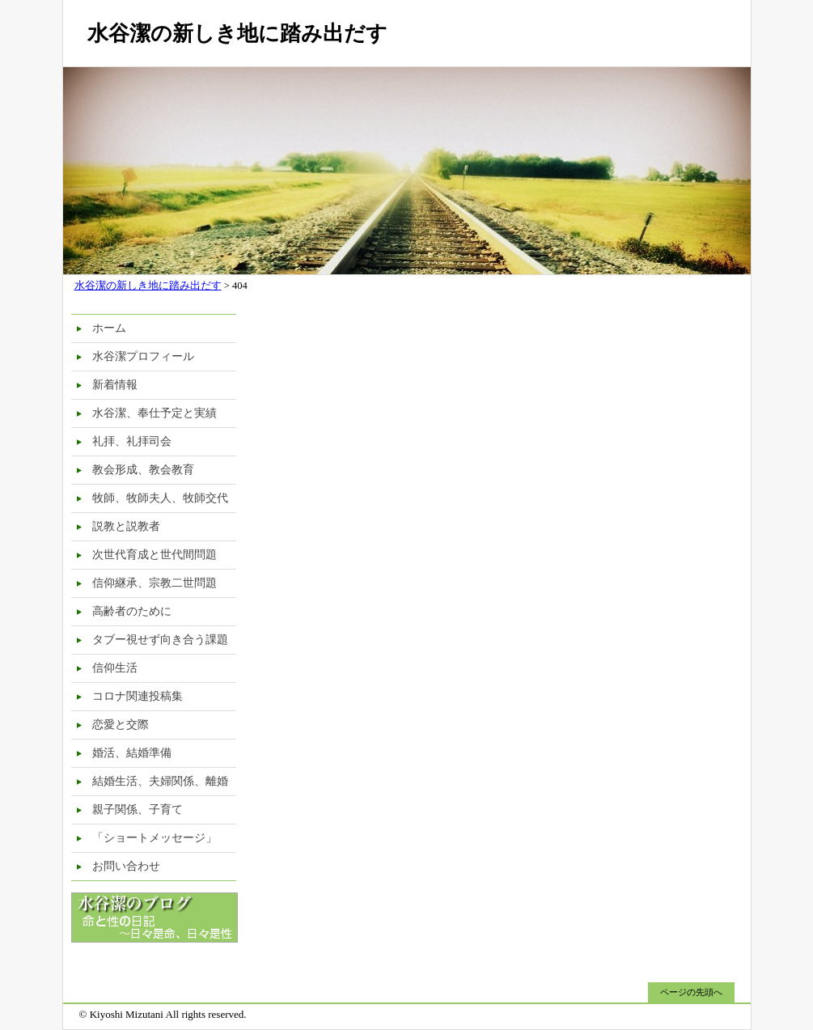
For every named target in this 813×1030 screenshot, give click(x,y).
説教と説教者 (126, 526)
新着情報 (115, 385)
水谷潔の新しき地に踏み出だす (237, 33)
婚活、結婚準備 (131, 753)
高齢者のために (131, 611)
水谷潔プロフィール (143, 356)
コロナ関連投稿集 (137, 696)
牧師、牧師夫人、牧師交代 (160, 498)
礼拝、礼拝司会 (131, 441)
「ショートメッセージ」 (154, 838)
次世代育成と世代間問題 (154, 555)
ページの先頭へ (691, 992)
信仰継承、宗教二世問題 (154, 583)
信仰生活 (115, 668)
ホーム (109, 328)
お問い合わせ (126, 866)
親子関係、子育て (137, 809)
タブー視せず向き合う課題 (160, 640)
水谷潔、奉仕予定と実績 (154, 413)
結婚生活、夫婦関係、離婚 (160, 781)
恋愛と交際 (120, 724)
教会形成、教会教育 (143, 470)
